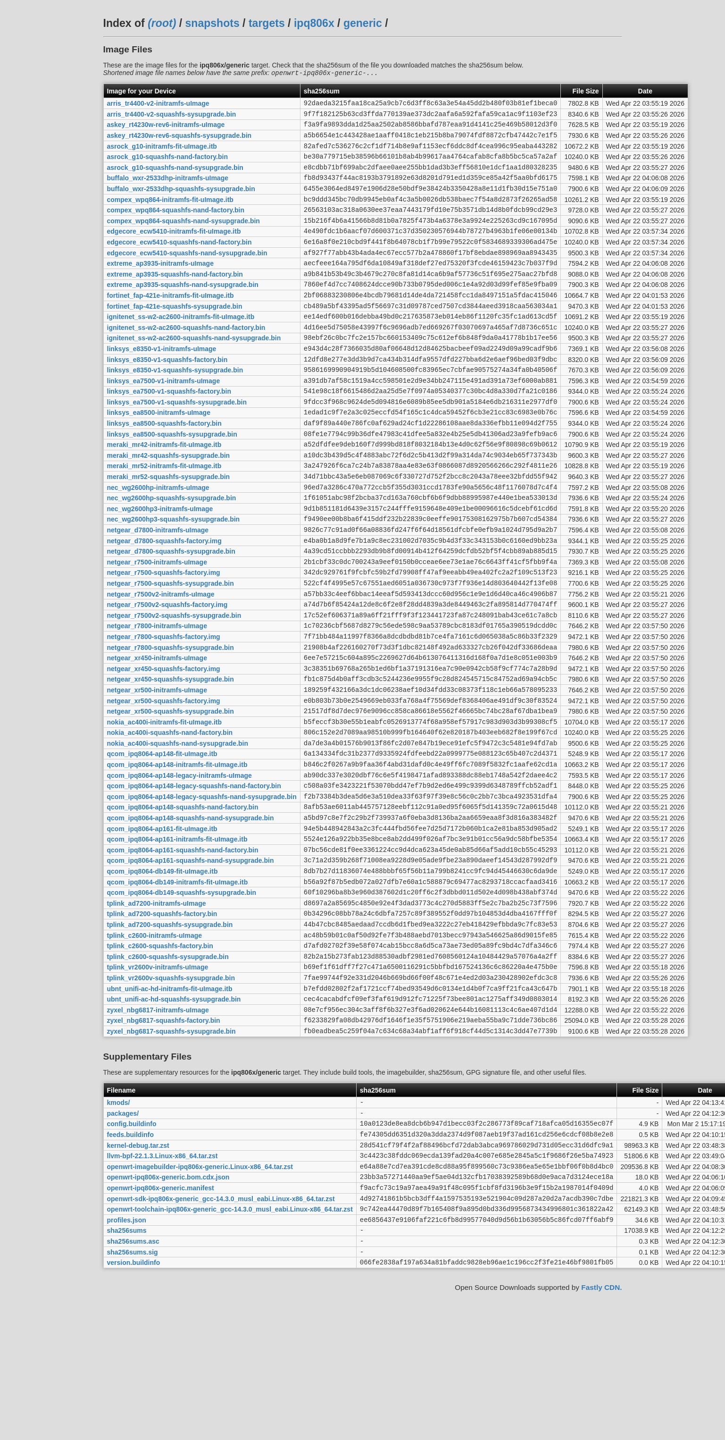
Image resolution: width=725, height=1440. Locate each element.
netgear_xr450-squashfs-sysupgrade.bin (170, 757)
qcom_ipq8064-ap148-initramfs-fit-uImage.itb (177, 854)
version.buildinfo (133, 1410)
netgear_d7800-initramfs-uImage (158, 588)
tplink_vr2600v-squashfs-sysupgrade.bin (171, 1095)
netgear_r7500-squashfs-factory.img (163, 636)
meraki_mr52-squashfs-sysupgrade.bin (168, 528)
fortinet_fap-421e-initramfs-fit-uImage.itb (170, 322)
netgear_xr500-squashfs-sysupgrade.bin (170, 794)
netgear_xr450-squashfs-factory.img (163, 745)
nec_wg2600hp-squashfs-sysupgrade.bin (171, 552)
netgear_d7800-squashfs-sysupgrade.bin (171, 612)
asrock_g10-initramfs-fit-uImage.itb (162, 153)
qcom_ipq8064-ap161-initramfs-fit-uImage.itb (177, 939)
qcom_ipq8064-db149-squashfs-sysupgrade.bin (182, 999)
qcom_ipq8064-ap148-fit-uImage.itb (162, 842)
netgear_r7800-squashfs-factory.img (163, 709)
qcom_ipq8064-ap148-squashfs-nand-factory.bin (182, 902)
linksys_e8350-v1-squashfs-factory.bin (167, 395)
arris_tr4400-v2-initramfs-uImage (158, 105)
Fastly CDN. (601, 1436)
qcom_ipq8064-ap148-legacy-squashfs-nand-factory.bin (194, 878)
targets (267, 23)
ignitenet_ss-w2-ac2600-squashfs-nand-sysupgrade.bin (194, 371)
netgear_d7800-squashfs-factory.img (164, 600)
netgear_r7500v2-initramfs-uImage (161, 661)
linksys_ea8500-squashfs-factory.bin (164, 468)
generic (362, 23)
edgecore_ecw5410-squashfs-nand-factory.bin (179, 262)
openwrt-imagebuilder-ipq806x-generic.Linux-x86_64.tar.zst (200, 1301)
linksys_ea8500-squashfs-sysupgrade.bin (172, 479)
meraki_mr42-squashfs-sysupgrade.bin (168, 503)
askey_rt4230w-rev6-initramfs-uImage (166, 129)
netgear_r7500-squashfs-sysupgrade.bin (170, 648)
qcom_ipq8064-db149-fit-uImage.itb (162, 975)
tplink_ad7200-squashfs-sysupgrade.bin (170, 1035)
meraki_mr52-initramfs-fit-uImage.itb (164, 516)
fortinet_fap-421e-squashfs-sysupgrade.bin (174, 334)
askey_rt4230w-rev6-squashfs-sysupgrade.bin (179, 141)
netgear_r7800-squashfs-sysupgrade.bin (170, 721)
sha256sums (127, 1374)
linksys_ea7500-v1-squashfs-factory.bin (169, 431)
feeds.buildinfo (130, 1265)
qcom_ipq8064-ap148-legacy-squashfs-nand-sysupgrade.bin (202, 890)
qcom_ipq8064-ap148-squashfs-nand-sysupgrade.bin (190, 914)
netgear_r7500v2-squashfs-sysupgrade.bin (174, 685)
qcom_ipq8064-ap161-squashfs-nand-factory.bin (182, 950)
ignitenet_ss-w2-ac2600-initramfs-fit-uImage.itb (181, 347)
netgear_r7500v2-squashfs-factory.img (167, 673)
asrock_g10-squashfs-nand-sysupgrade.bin (175, 177)
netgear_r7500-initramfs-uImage (157, 624)
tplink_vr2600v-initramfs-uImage (157, 1083)
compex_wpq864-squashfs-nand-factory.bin (175, 226)
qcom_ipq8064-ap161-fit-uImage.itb (162, 926)
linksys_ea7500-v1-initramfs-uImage (163, 419)
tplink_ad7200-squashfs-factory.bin (162, 1023)
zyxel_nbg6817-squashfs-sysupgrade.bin (171, 1156)
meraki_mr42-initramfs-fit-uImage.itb (164, 492)
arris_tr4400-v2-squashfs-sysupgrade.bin (171, 117)
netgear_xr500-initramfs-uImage (157, 769)
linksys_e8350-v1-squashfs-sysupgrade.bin (175, 407)
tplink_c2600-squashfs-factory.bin (160, 1059)
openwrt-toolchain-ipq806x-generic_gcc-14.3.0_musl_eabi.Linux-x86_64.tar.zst (230, 1350)
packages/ (123, 1241)
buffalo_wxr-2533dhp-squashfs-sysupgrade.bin (181, 202)
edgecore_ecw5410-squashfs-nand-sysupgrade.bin (187, 274)
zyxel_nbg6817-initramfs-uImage (158, 1132)
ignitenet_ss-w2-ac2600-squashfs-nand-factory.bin (186, 358)
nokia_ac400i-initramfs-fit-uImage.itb (164, 805)
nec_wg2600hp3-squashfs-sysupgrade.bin (173, 576)
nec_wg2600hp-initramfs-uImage (158, 540)
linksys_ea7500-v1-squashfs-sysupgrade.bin (177, 443)
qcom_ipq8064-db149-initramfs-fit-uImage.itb (177, 987)
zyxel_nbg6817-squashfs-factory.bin (163, 1144)
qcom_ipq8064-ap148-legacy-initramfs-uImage (179, 866)
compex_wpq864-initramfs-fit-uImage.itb (170, 214)
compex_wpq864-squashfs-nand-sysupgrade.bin (183, 238)
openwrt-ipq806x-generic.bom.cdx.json (168, 1313)
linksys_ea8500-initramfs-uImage (158, 455)
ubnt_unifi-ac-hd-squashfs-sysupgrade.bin (174, 1120)
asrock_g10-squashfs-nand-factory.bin (167, 165)
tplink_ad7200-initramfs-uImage (156, 1011)
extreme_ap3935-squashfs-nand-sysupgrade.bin (182, 310)
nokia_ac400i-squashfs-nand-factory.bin (170, 818)
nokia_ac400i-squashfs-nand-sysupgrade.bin (178, 830)
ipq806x (314, 23)
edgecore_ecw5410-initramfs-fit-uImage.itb (174, 250)
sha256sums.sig (132, 1398)
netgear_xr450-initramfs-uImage (157, 733)
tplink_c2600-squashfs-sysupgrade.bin (168, 1071)
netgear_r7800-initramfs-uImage (157, 697)
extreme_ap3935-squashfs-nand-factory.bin (175, 298)
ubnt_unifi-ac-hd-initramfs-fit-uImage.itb (170, 1108)
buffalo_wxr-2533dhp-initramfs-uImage (168, 190)
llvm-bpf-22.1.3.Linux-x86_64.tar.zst (162, 1289)
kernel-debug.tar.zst (138, 1277)
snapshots (212, 23)
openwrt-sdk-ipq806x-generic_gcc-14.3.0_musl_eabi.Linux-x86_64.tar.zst (221, 1337)
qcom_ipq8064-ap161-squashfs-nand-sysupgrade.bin (190, 963)
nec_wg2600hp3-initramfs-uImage (160, 564)
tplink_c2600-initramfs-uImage (154, 1047)
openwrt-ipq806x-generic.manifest (160, 1325)
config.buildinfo (132, 1253)
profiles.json (126, 1361)
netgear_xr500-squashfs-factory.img (163, 781)
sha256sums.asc (133, 1385)
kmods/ (118, 1229)
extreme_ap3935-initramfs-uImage (160, 286)
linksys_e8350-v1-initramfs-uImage (162, 383)
